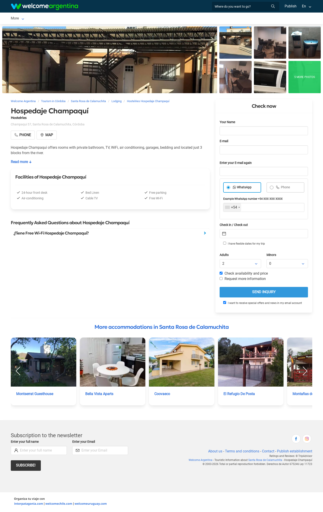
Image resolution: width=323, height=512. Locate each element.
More (246, 19)
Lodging (69, 19)
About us (214, 452)
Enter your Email (84, 443)
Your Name (228, 123)
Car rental (97, 19)
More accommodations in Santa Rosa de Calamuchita (161, 328)
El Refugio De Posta (239, 395)
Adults (224, 256)
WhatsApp (244, 188)
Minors (271, 256)
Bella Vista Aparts (99, 395)
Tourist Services (123, 19)
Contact (268, 452)
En (304, 6)
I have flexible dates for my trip (243, 244)
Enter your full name (25, 443)
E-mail (224, 142)
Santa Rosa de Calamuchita (33, 19)
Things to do (176, 19)
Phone (285, 188)
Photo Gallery (225, 19)
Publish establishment (294, 452)
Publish (291, 6)
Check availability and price (244, 274)
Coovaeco (162, 395)
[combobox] (232, 208)
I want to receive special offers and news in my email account (262, 303)
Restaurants (151, 19)
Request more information (243, 280)
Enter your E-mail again (236, 164)
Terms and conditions (241, 452)
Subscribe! (26, 466)
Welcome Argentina (203, 461)
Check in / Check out (234, 226)
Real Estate (201, 19)
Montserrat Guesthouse (35, 395)
